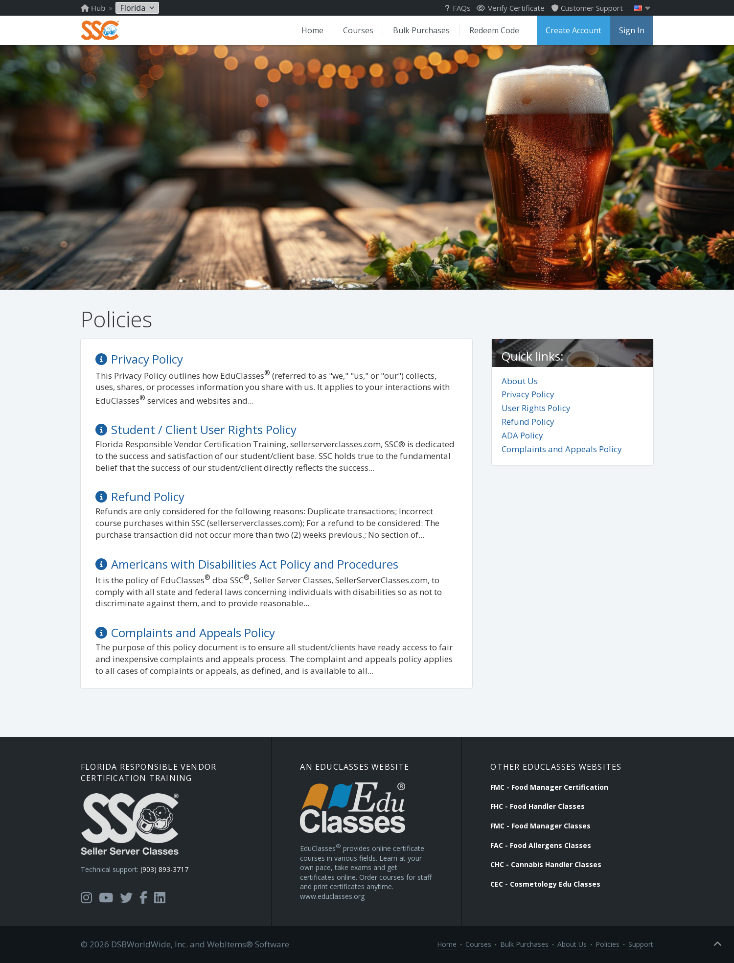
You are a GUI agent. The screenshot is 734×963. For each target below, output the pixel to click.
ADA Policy (522, 435)
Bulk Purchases (421, 30)
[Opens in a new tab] (86, 898)
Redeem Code (494, 30)
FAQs (458, 8)
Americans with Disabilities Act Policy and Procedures (254, 564)
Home (312, 30)
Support (640, 944)
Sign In (631, 30)
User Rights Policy (536, 407)
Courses (358, 30)
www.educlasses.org (332, 896)
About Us (520, 381)
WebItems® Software (248, 944)
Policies (607, 944)
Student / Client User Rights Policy (204, 429)
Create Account (573, 30)
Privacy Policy (528, 394)
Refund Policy (528, 421)
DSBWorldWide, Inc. (149, 944)
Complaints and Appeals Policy (562, 449)
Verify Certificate (511, 8)
